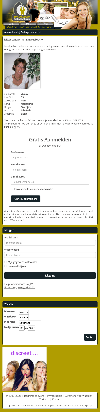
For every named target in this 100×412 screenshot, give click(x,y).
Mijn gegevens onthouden (21, 262)
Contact (56, 399)
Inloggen (50, 275)
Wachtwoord (11, 249)
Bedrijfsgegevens (34, 395)
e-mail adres (18, 164)
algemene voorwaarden (41, 189)
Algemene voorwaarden (78, 395)
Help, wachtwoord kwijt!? (18, 284)
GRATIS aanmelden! (25, 198)
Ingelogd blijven (16, 266)
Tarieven (44, 399)
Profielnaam (17, 152)
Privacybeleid (54, 395)
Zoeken (90, 337)
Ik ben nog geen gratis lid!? (19, 287)
